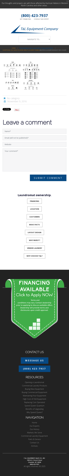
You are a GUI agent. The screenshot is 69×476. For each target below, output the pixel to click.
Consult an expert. (41, 19)
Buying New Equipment (34, 389)
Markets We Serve (34, 432)
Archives (34, 446)
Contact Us (34, 442)
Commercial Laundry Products (34, 385)
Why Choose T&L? (35, 256)
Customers (34, 217)
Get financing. (26, 19)
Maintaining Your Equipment (34, 395)
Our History (34, 429)
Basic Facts (34, 224)
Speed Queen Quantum (34, 405)
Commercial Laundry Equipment (36, 48)
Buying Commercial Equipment (34, 392)
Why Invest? (34, 240)
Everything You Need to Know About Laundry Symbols (21, 50)
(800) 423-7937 (34, 15)
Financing (34, 201)
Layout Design (34, 232)
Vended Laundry (34, 248)
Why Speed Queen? (35, 412)
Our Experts (35, 426)
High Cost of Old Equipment (34, 399)
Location (34, 209)
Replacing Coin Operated (34, 402)
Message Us (34, 360)
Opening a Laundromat (34, 382)
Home (14, 48)
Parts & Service (34, 439)
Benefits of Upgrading (34, 409)
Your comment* (34, 159)
